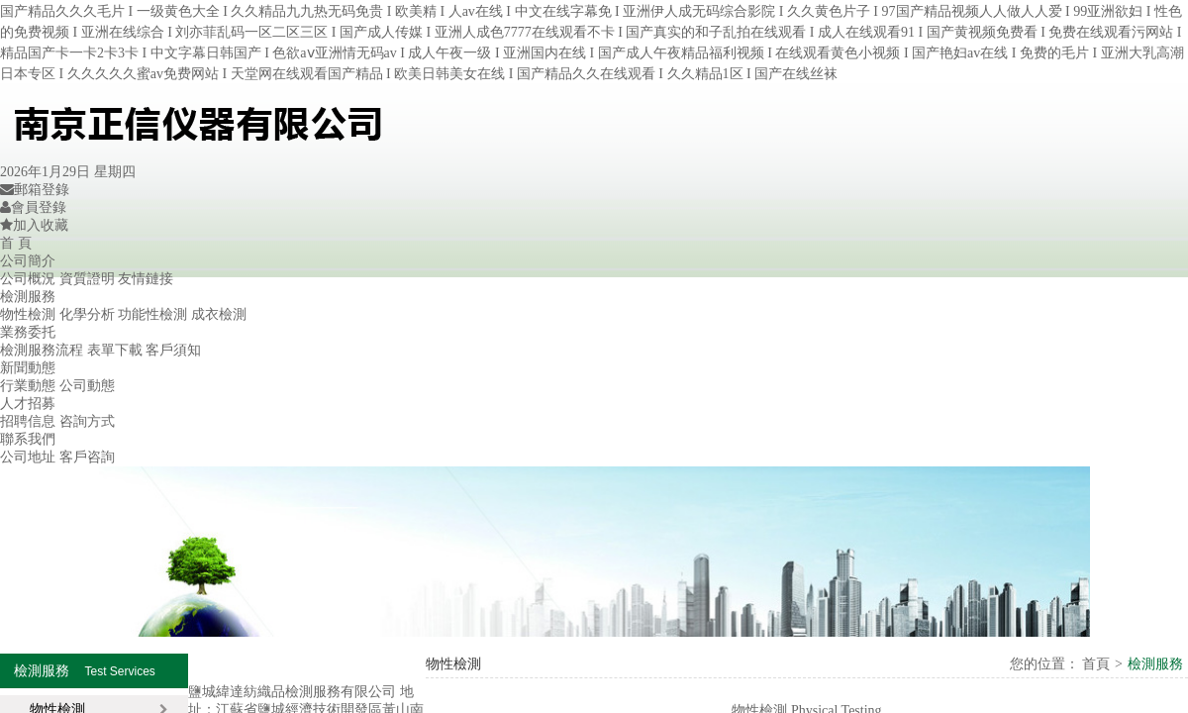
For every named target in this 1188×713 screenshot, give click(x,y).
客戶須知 (173, 350)
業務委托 (27, 332)
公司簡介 (27, 261)
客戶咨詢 (87, 457)
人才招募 (27, 403)
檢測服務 (27, 296)
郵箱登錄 (34, 189)
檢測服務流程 (41, 350)
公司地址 (27, 457)
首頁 (1095, 664)
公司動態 (87, 385)
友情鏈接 (145, 278)
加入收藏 (34, 225)
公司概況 (27, 278)
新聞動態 (27, 367)
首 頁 (16, 243)
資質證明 (87, 278)
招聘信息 (27, 421)
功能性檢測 (152, 314)
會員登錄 (33, 207)
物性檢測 (27, 314)
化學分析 (87, 314)
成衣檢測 (219, 314)
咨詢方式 (87, 421)
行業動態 (27, 385)
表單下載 (115, 350)
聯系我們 (27, 439)
